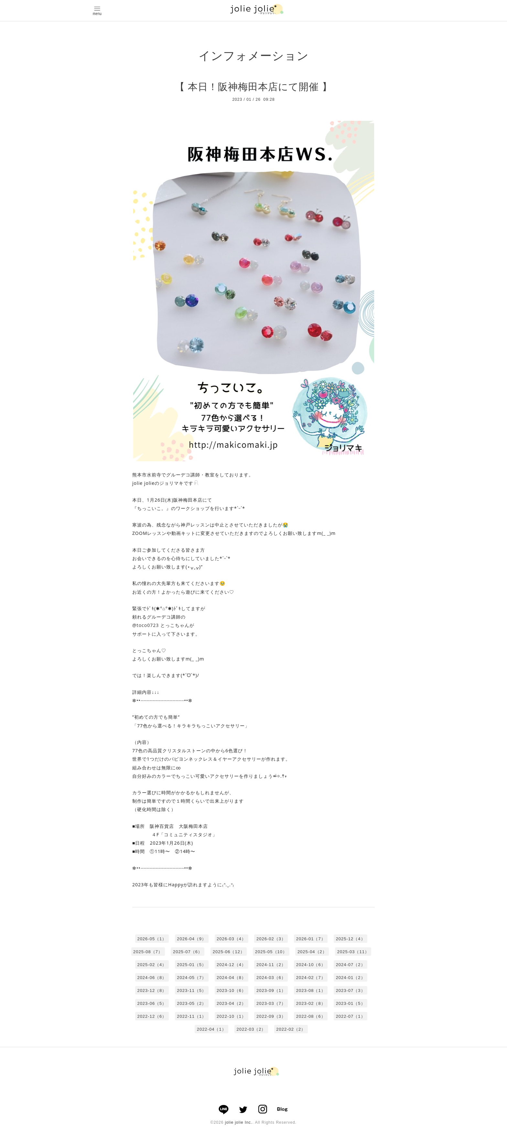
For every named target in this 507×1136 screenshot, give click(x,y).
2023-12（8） (152, 990)
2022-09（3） (271, 1016)
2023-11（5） (191, 990)
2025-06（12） (229, 951)
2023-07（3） (350, 990)
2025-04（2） (312, 951)
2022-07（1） (350, 1016)
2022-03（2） (251, 1029)
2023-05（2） (191, 1003)
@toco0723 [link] (145, 625)
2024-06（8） (152, 977)
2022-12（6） (152, 1016)
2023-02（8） (311, 1003)
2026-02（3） (271, 938)
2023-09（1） (271, 990)
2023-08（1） (311, 990)
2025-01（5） (191, 964)
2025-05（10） (271, 951)
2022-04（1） (211, 1029)
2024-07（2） (350, 964)
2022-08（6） (311, 1016)
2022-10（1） (231, 1016)
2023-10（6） (231, 990)
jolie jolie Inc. (239, 1122)
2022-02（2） (291, 1029)
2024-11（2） (271, 964)
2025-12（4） (350, 938)
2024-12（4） (231, 964)
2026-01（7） (311, 938)
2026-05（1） (152, 938)
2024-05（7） (191, 977)
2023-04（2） (231, 1003)
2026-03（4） (231, 938)
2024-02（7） (311, 977)
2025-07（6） (187, 951)
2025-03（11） (353, 951)
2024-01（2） (350, 977)
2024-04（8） (231, 977)
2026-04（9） (191, 938)
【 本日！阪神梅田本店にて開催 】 (253, 86)
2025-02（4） (152, 964)
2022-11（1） (191, 1016)
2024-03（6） (271, 977)
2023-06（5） (152, 1003)
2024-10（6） (311, 964)
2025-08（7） (148, 951)
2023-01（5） (350, 1003)
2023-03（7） (271, 1003)
